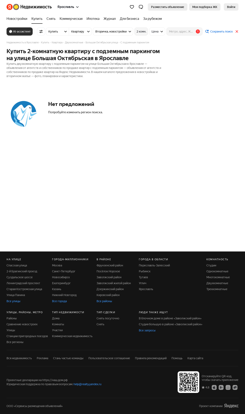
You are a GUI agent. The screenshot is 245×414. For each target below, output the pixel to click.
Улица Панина (16, 295)
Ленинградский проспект (23, 283)
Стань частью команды (68, 358)
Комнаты (58, 324)
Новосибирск (61, 277)
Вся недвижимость (19, 358)
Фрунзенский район (110, 265)
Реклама (42, 358)
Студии (211, 265)
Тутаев (143, 277)
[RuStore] (235, 387)
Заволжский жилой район (114, 283)
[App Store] (214, 387)
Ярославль (146, 289)
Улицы (11, 330)
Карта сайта (195, 358)
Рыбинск (144, 271)
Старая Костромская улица (24, 289)
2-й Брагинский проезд (22, 271)
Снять (100, 324)
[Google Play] (221, 387)
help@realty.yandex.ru (87, 384)
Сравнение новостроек (22, 324)
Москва (57, 265)
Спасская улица (17, 265)
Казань (56, 289)
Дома (55, 318)
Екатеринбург (61, 283)
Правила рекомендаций (151, 358)
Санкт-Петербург (63, 271)
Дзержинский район (110, 289)
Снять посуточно (108, 318)
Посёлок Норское (108, 271)
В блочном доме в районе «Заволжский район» (170, 318)
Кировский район (108, 295)
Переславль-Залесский (154, 265)
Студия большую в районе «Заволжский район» (170, 324)
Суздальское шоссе (20, 277)
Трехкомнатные (216, 289)
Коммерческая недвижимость (72, 336)
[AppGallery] (228, 387)
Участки (57, 330)
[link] (231, 7)
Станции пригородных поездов (27, 336)
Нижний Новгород (64, 295)
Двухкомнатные (217, 283)
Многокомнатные (218, 277)
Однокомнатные (217, 271)
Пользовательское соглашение (109, 358)
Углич (142, 283)
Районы (12, 318)
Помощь (177, 358)
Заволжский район (109, 277)
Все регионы (15, 342)
